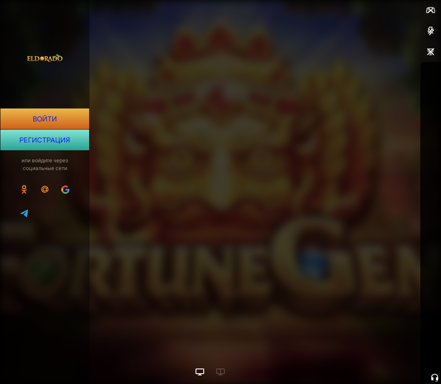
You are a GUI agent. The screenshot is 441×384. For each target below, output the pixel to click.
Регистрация (44, 146)
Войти (45, 119)
